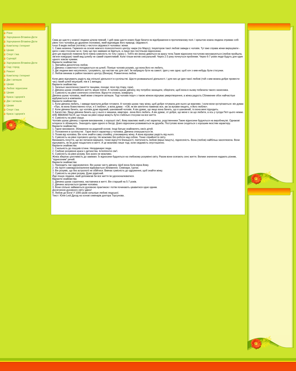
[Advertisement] (84, 10)
